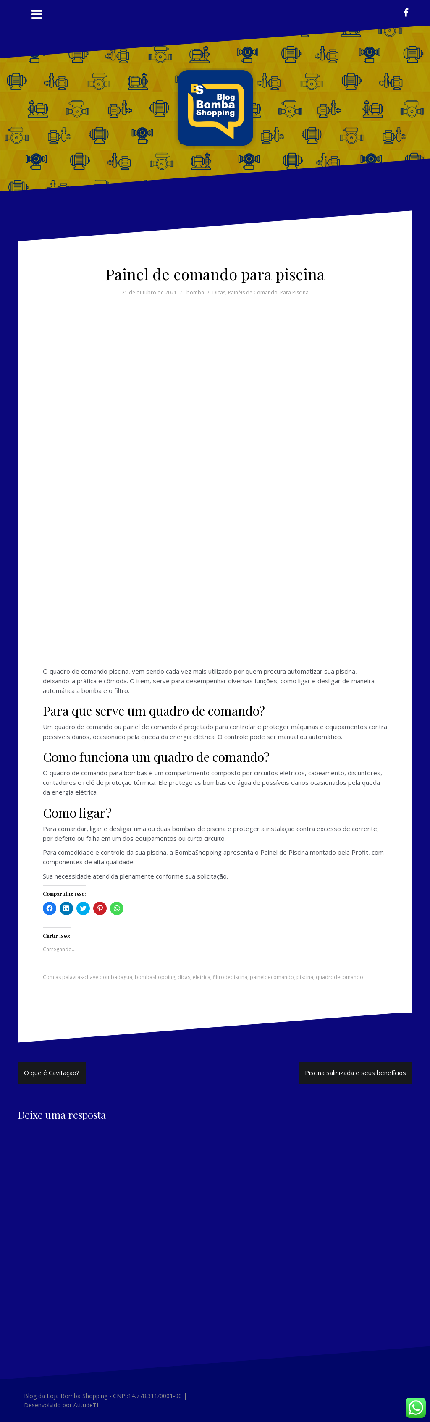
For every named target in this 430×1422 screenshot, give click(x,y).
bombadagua (116, 977)
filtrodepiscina (230, 977)
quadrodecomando (339, 977)
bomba (195, 292)
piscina (304, 977)
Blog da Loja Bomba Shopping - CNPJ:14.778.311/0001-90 (103, 1396)
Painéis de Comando (253, 292)
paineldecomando (272, 977)
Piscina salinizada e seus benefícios (355, 1072)
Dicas (218, 292)
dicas (184, 977)
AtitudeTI (85, 1405)
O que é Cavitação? (51, 1072)
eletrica (201, 977)
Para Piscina (294, 292)
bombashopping (155, 977)
